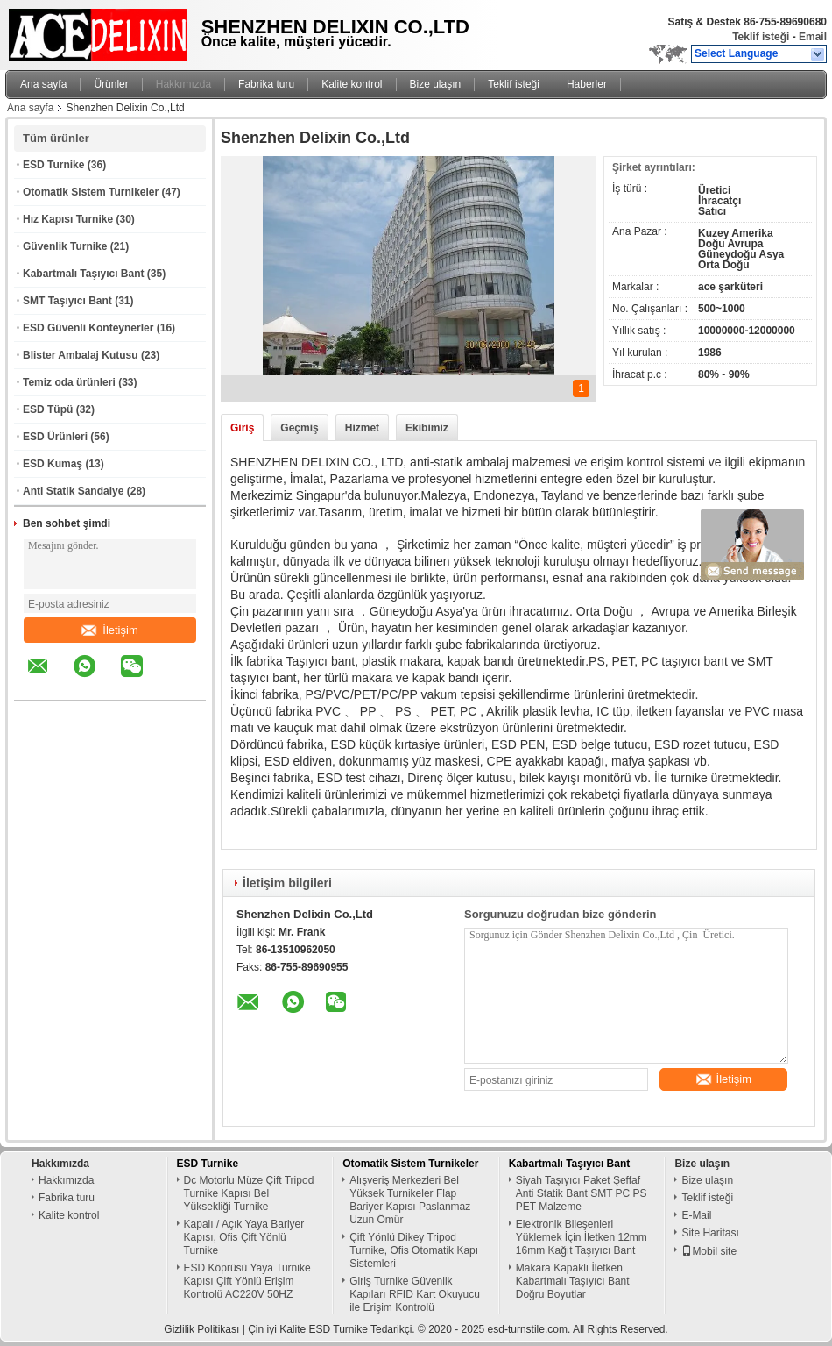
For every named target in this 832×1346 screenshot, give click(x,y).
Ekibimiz (426, 428)
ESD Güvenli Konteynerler (88, 328)
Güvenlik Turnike (65, 246)
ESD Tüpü (48, 409)
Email (813, 37)
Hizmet (362, 428)
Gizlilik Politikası (201, 1329)
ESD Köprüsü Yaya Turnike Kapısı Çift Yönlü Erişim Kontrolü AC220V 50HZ (247, 1281)
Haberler (587, 84)
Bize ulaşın (436, 84)
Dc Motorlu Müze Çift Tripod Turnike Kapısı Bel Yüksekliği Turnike (249, 1193)
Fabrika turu (266, 84)
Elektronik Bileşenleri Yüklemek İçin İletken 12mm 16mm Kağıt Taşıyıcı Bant (581, 1237)
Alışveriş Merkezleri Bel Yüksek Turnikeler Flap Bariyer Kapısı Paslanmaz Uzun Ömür (409, 1200)
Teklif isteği (760, 37)
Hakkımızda (183, 84)
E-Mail (696, 1215)
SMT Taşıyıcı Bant (67, 301)
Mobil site (709, 1251)
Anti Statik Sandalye (73, 491)
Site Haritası (709, 1233)
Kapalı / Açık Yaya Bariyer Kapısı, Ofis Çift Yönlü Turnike (244, 1237)
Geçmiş (299, 428)
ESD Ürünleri (55, 437)
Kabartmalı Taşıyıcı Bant (84, 273)
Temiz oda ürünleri (69, 382)
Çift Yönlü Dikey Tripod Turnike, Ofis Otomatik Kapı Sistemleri (413, 1250)
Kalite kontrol (351, 84)
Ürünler (111, 84)
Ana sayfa (43, 84)
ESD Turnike (53, 165)
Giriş (242, 428)
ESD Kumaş (52, 464)
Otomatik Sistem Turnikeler (91, 192)
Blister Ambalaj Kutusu (80, 355)
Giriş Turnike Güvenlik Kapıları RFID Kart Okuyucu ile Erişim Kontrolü (414, 1294)
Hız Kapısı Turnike (68, 219)
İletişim (109, 630)
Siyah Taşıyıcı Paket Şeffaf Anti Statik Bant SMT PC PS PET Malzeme (581, 1193)
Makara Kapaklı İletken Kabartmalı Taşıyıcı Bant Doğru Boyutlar (573, 1281)
